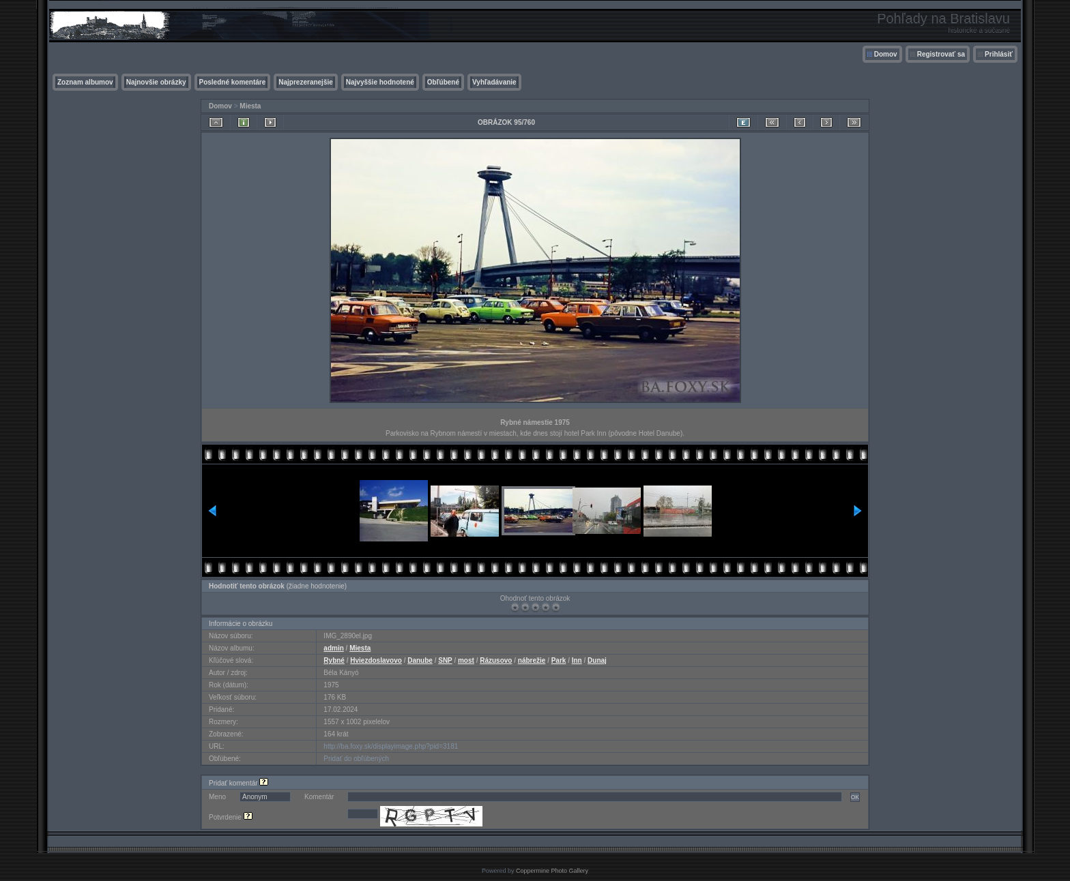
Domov (885, 54)
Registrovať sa (941, 54)
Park (558, 660)
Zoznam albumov (85, 82)
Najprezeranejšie (305, 82)
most (466, 660)
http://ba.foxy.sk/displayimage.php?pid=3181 (390, 746)
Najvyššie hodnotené (380, 82)
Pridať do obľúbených (356, 758)
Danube (420, 660)
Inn (577, 660)
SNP (445, 660)
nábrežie (532, 660)
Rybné (334, 660)
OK (855, 797)
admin (333, 648)
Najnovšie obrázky (156, 82)
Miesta (250, 106)
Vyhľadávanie (494, 82)
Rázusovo (496, 660)
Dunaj (597, 660)
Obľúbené (443, 82)
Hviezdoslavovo (376, 660)
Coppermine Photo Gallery (552, 870)
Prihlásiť (999, 54)
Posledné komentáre (232, 82)
